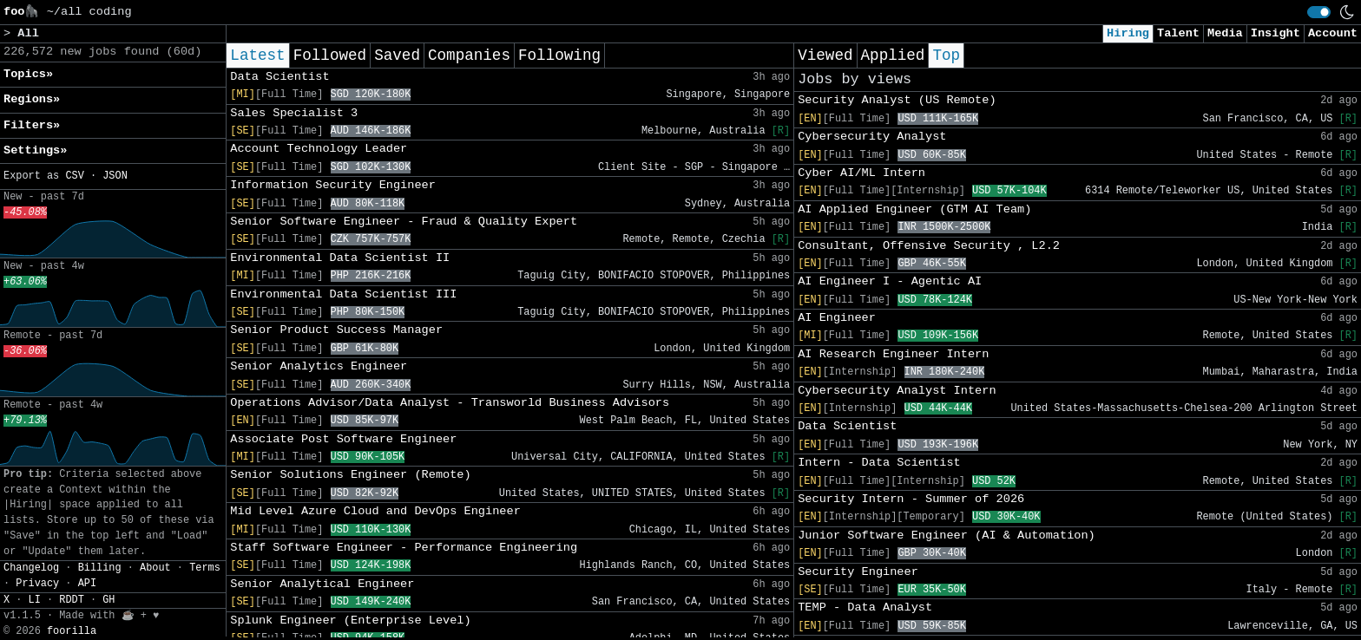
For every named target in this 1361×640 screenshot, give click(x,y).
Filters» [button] (31, 125)
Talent (1178, 33)
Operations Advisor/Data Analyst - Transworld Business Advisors (449, 402)
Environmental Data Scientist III (343, 294)
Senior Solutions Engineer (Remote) (350, 474)
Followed (329, 55)
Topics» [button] (28, 74)
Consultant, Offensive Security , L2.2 (929, 245)
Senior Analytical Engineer (322, 584)
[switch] (1319, 12)
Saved (397, 55)
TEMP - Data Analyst (865, 607)
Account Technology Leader (318, 148)
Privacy (37, 584)
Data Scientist (279, 76)
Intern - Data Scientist (879, 462)
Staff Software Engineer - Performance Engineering (403, 547)
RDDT (71, 600)
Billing (100, 568)
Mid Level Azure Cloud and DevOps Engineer (375, 511)
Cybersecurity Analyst (872, 136)
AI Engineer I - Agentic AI (890, 281)
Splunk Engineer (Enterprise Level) (350, 620)
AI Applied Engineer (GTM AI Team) (914, 209)
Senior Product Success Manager (336, 329)
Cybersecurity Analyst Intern (897, 390)
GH (108, 600)
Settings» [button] (35, 150)
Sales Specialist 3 (294, 113)
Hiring (1128, 33)
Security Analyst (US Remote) (897, 100)
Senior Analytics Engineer (318, 366)
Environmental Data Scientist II (340, 257)
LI (35, 600)
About (155, 568)
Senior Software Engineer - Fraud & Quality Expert (403, 221)
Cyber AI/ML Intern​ (861, 173)
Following (559, 55)
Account (1333, 33)
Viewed (825, 55)
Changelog (31, 568)
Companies (469, 55)
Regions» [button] (31, 99)
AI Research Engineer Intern (893, 354)
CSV (74, 176)
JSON (115, 176)
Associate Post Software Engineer (343, 439)
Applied (893, 55)
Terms (204, 568)
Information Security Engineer (333, 185)
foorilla (71, 631)
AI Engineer (837, 317)
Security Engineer (858, 571)
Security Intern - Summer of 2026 (911, 499)
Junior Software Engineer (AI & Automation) (946, 535)
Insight (1275, 33)
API (87, 584)
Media (1225, 33)
